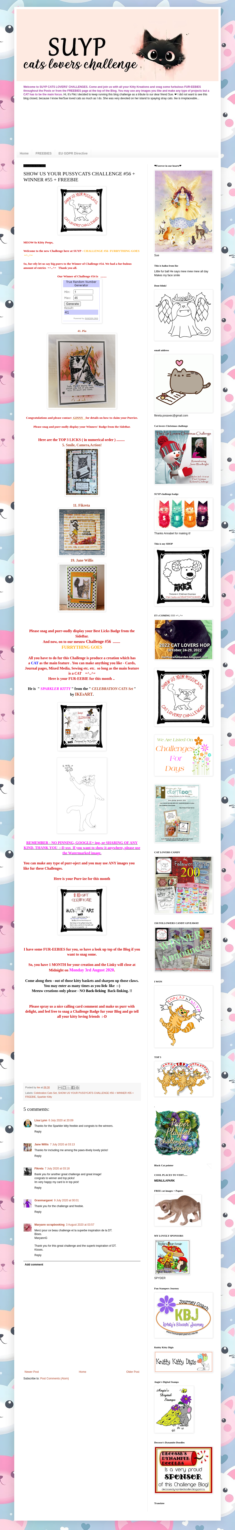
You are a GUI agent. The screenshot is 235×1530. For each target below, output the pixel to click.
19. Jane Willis (81, 560)
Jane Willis (41, 1144)
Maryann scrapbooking (49, 1224)
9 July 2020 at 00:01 (66, 1200)
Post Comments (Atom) (54, 1378)
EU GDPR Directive (73, 153)
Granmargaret (43, 1200)
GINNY (79, 417)
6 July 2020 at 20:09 (61, 1120)
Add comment (34, 1264)
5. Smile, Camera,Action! (82, 445)
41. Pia (82, 331)
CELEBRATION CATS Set (112, 689)
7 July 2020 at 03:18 (57, 1168)
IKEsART (84, 694)
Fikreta (38, 1168)
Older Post (132, 1371)
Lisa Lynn (40, 1120)
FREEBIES (44, 153)
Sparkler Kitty (44, 1096)
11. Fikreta (82, 505)
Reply (38, 1131)
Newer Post (32, 1371)
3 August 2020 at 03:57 (80, 1224)
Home (24, 153)
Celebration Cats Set (45, 1093)
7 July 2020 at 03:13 (62, 1144)
